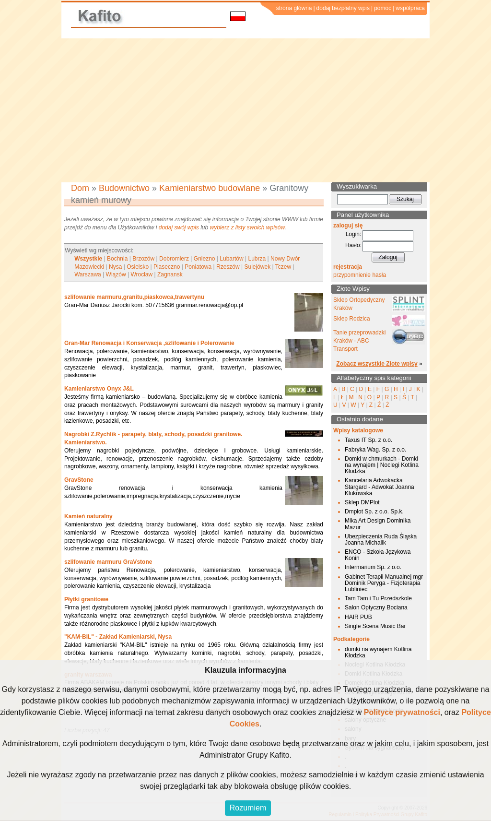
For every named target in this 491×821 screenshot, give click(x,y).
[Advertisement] (245, 110)
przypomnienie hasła (359, 275)
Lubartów (231, 258)
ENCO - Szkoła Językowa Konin (377, 554)
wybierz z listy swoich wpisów (247, 227)
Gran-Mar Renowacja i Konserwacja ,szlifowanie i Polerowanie (149, 343)
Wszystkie (88, 258)
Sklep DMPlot (362, 502)
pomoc (382, 8)
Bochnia (117, 258)
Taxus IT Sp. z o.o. (368, 440)
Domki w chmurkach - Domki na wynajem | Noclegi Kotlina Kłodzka (382, 465)
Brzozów (143, 258)
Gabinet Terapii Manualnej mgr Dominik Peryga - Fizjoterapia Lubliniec (384, 583)
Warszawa (87, 274)
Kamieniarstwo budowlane (209, 188)
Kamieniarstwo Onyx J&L (99, 388)
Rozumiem (248, 808)
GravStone (79, 479)
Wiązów (116, 274)
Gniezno (204, 258)
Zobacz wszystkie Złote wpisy (376, 363)
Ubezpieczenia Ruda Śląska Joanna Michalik (381, 539)
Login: (354, 234)
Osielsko (138, 266)
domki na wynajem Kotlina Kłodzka (378, 652)
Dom (80, 188)
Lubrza (257, 258)
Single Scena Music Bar (375, 626)
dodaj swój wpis (179, 227)
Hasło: (353, 245)
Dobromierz (174, 258)
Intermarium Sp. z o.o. (373, 567)
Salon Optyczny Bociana (376, 607)
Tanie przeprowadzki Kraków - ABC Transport (359, 340)
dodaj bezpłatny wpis (343, 8)
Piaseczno (166, 266)
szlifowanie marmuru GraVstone (108, 562)
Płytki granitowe (86, 599)
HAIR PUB (358, 617)
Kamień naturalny (88, 516)
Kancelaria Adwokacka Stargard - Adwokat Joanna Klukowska (379, 486)
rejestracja (347, 266)
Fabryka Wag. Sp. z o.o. (375, 449)
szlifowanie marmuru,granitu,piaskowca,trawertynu (134, 297)
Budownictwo (124, 188)
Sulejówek (257, 266)
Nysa (115, 266)
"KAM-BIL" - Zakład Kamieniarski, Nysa (118, 636)
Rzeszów (228, 266)
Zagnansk (170, 274)
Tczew (283, 266)
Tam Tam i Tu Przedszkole (378, 598)
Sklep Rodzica (351, 318)
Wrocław (141, 274)
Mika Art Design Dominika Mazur (377, 523)
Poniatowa (198, 266)
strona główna (294, 8)
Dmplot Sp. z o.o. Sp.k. (374, 511)
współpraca (410, 8)
